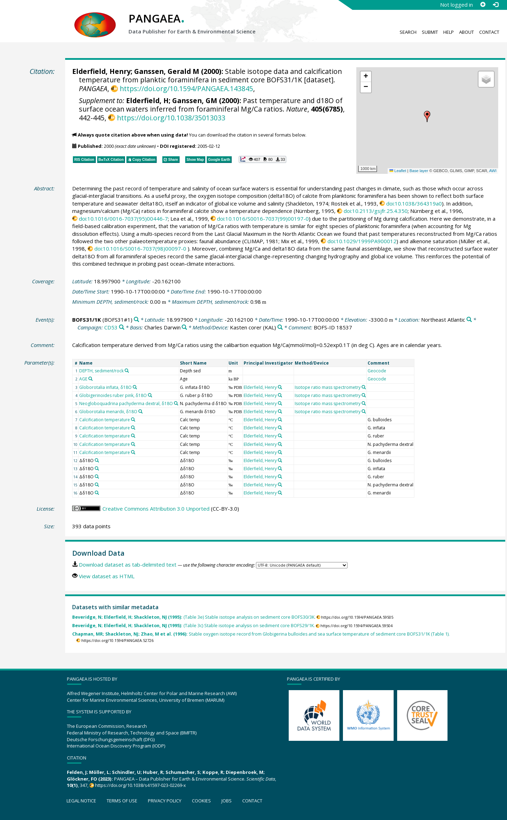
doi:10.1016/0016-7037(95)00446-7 (123, 218)
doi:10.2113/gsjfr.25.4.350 (376, 210)
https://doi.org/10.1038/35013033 (171, 117)
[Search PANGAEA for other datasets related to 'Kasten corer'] (280, 327)
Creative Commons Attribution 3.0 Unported (155, 508)
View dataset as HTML (106, 576)
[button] (427, 116)
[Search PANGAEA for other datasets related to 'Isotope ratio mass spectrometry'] (364, 387)
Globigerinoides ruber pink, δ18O (113, 395)
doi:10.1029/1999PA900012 (361, 241)
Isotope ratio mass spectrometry (328, 387)
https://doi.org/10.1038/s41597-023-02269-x (140, 785)
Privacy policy (164, 800)
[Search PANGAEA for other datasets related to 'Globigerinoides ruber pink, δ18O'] (150, 395)
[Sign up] (482, 4)
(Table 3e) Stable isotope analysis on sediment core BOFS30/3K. (193, 617)
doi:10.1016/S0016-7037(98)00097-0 (140, 248)
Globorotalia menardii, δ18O (108, 412)
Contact (489, 32)
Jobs (226, 800)
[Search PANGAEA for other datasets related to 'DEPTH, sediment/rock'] (127, 370)
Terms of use (122, 800)
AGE (83, 379)
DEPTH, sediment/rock (101, 371)
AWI (492, 171)
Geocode (377, 371)
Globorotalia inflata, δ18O (105, 387)
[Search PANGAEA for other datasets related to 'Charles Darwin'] (184, 327)
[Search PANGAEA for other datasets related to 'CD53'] (121, 327)
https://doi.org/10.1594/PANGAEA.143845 (186, 88)
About (466, 32)
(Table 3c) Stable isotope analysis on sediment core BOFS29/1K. (193, 626)
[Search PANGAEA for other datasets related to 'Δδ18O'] (97, 460)
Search (408, 32)
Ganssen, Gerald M (166, 71)
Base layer (418, 171)
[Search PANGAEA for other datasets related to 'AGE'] (90, 379)
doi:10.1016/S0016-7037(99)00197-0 (263, 218)
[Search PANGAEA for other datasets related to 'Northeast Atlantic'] (469, 319)
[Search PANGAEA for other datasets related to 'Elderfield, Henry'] (280, 387)
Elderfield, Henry (101, 71)
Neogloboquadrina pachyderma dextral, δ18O (126, 403)
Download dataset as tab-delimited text (127, 564)
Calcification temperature (104, 420)
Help (448, 32)
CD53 (111, 327)
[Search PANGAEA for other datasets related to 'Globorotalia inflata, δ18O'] (135, 387)
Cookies (201, 800)
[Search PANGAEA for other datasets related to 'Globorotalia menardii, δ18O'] (140, 411)
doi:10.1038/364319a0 (414, 203)
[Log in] (495, 4)
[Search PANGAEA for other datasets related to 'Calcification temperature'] (133, 419)
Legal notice (81, 800)
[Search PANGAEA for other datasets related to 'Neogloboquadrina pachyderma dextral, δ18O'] (176, 403)
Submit (430, 32)
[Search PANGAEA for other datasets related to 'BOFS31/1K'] (136, 319)
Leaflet (397, 171)
